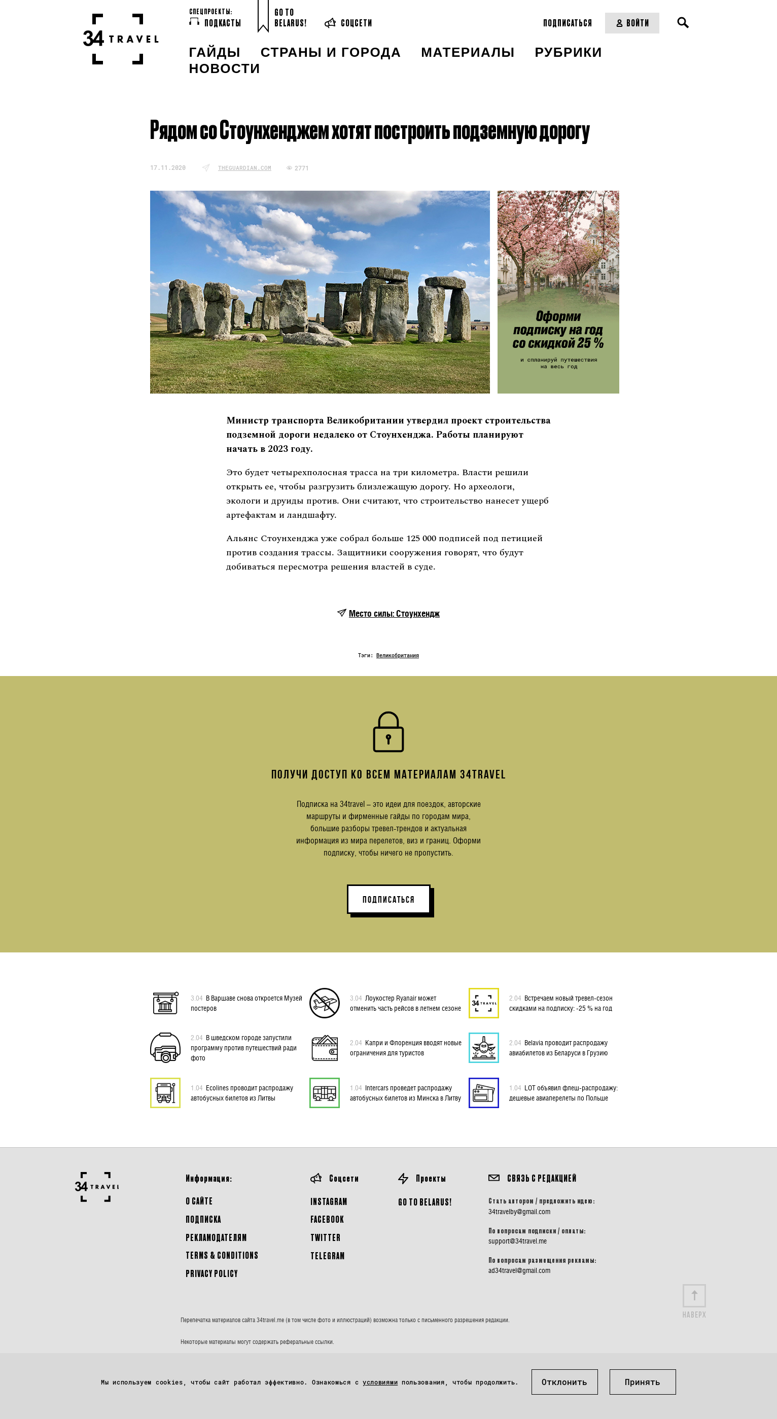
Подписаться (567, 22)
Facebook (327, 1219)
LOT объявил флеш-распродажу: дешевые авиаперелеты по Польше (563, 1092)
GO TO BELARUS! (425, 1202)
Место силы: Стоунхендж (394, 613)
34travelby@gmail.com (519, 1212)
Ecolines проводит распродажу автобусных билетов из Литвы (242, 1092)
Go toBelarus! (290, 17)
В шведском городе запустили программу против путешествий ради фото (244, 1047)
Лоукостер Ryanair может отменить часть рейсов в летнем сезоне (405, 1002)
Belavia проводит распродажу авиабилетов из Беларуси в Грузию (558, 1047)
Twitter (325, 1237)
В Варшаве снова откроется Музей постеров (246, 1002)
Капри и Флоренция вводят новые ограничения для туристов (406, 1047)
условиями (380, 1382)
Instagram (328, 1201)
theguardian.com (244, 167)
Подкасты (215, 22)
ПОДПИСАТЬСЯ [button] (389, 900)
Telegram (327, 1255)
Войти (632, 22)
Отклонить (564, 1381)
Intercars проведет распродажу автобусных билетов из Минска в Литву (405, 1092)
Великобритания (397, 655)
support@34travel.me (517, 1241)
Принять (642, 1381)
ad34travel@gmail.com (519, 1270)
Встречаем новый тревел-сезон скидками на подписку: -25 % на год (561, 1002)
